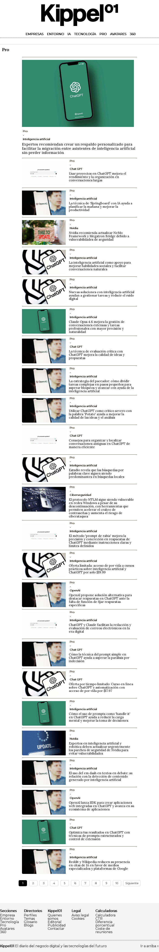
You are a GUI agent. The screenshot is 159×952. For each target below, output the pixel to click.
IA (69, 34)
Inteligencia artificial (36, 139)
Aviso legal (80, 915)
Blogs (28, 925)
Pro (103, 34)
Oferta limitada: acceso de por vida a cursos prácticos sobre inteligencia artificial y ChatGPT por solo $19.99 (101, 569)
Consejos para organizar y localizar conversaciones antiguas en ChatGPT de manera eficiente (99, 443)
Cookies (78, 918)
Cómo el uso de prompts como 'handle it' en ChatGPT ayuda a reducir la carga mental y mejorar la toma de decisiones (99, 717)
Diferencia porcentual (104, 923)
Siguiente (131, 883)
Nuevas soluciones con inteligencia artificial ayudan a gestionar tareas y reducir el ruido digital (101, 295)
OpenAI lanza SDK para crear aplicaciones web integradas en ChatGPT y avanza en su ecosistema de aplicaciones (101, 806)
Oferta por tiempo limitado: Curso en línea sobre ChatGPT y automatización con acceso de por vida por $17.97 (101, 687)
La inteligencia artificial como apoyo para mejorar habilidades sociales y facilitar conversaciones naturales (100, 266)
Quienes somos (55, 917)
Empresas (35, 34)
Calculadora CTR (105, 917)
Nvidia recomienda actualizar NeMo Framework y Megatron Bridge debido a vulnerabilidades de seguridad (99, 236)
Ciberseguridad (80, 495)
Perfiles (30, 915)
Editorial (55, 922)
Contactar (56, 928)
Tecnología (85, 34)
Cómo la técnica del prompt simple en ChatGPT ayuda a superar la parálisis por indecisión (99, 657)
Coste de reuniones (103, 930)
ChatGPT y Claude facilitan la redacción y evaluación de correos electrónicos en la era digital (100, 628)
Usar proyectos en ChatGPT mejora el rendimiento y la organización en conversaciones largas (97, 177)
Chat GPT (76, 168)
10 (116, 883)
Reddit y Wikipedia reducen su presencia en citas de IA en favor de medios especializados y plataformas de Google (99, 865)
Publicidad (57, 925)
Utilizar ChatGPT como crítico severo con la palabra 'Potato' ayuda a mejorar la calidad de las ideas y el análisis (100, 414)
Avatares (118, 34)
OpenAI (75, 590)
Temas (29, 918)
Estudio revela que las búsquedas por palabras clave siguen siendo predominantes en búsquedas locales (96, 473)
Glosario (30, 922)
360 (133, 34)
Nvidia (74, 228)
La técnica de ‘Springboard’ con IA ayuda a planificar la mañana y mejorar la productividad (100, 206)
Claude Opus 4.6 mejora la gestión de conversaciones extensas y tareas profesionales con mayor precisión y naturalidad (96, 327)
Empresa (7, 915)
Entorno (55, 34)
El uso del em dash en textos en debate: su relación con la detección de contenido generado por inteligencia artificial (100, 776)
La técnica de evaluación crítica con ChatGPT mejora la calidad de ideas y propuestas (96, 354)
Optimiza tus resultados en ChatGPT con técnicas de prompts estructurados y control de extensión (99, 835)
